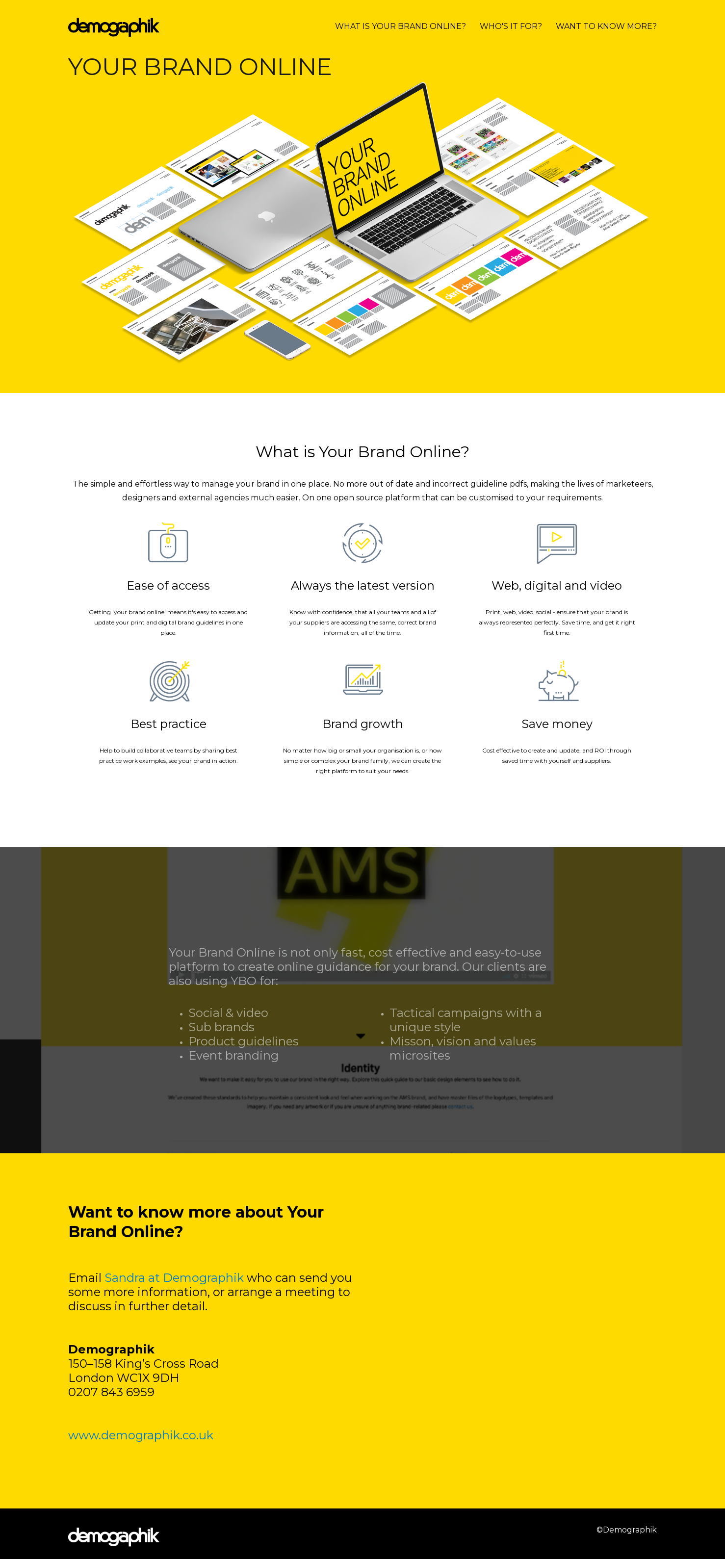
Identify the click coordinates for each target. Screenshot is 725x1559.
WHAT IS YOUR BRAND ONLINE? (400, 26)
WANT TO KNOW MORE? (606, 26)
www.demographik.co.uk (142, 1435)
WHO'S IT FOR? (511, 26)
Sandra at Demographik (174, 1278)
